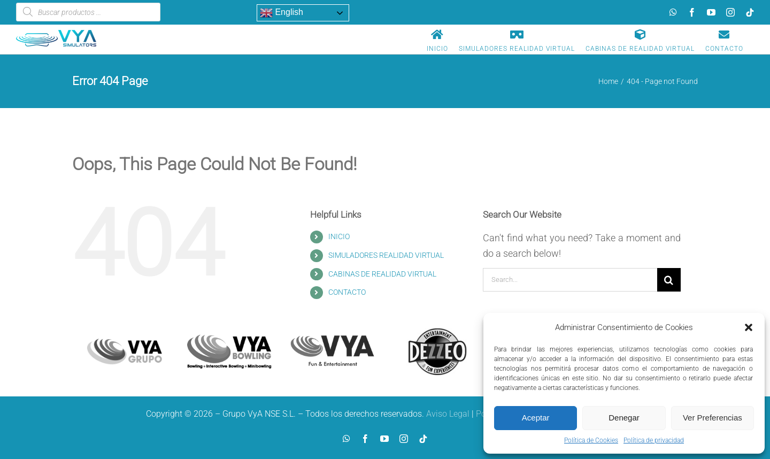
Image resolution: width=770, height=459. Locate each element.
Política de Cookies (591, 440)
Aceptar (536, 417)
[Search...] (570, 280)
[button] (748, 327)
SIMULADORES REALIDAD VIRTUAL (386, 255)
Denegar (624, 417)
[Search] (669, 280)
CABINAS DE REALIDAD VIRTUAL (382, 274)
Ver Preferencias (712, 417)
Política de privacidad (653, 440)
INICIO (339, 236)
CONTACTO (347, 292)
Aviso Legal (447, 414)
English (281, 12)
